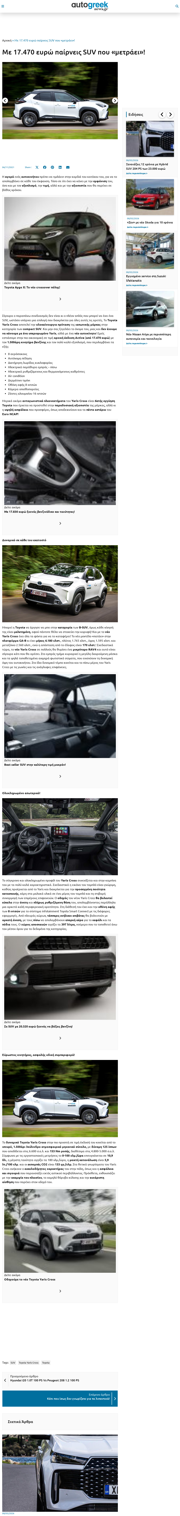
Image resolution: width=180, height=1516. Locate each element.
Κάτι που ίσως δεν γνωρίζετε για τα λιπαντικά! (78, 1398)
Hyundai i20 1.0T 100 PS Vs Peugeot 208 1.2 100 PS (44, 1380)
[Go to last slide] (162, 114)
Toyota (45, 1362)
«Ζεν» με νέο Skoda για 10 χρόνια (150, 222)
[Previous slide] (5, 100)
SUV (13, 1362)
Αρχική (7, 40)
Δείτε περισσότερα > (136, 173)
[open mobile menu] (2, 6)
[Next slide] (115, 100)
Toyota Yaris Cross (28, 1362)
